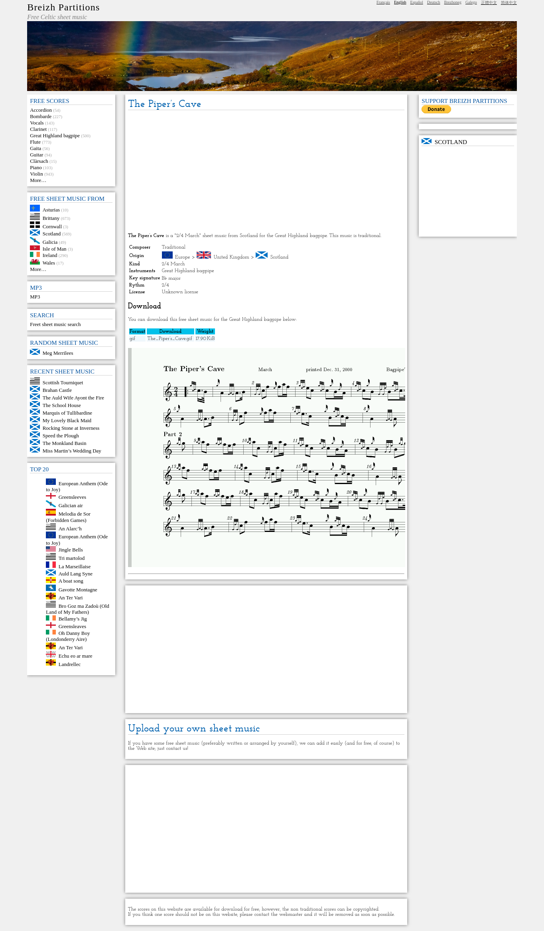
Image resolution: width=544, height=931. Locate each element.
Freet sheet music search (55, 324)
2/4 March (173, 264)
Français (383, 2)
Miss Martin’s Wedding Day (72, 451)
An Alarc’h (70, 528)
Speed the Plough (61, 436)
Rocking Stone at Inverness (71, 428)
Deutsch (433, 2)
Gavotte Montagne (78, 589)
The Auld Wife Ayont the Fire (73, 398)
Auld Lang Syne (76, 574)
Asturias (51, 210)
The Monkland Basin (65, 443)
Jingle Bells (71, 550)
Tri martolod (72, 558)
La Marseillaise (75, 566)
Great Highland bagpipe (55, 135)
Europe (182, 257)
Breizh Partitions (63, 7)
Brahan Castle (57, 390)
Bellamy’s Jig (73, 619)
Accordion (41, 110)
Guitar (36, 155)
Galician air (71, 505)
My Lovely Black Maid (67, 420)
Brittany (51, 218)
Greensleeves (72, 497)
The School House (62, 405)
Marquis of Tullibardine (67, 413)
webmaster (291, 914)
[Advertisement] (266, 172)
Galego (471, 2)
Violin (36, 174)
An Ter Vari (71, 598)
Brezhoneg (452, 2)
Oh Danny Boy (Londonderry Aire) (68, 636)
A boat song (71, 581)
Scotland (52, 234)
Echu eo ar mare (76, 656)
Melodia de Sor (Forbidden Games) (68, 517)
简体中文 (509, 2)
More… (38, 180)
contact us (176, 748)
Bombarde (40, 116)
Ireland (50, 255)
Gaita (35, 148)
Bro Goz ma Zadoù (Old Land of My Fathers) (77, 609)
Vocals (36, 123)
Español (416, 2)
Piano (36, 167)
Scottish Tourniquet (63, 382)
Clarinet (38, 129)
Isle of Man (55, 248)
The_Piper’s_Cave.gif (169, 338)
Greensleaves (72, 626)
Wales (49, 263)
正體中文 (489, 2)
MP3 (35, 297)
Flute (35, 142)
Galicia (50, 242)
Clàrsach (39, 161)
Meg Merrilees (58, 353)
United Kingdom (231, 257)
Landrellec (70, 664)
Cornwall (52, 226)
